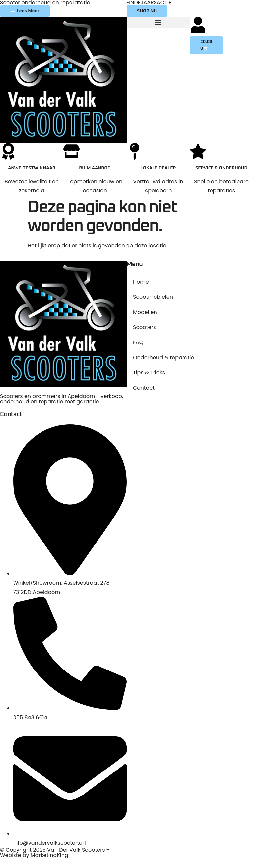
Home (141, 282)
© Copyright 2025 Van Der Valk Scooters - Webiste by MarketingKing (54, 852)
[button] (158, 22)
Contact (144, 388)
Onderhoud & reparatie (163, 357)
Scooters (144, 327)
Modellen (145, 312)
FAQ (138, 342)
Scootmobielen (153, 297)
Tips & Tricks (149, 372)
